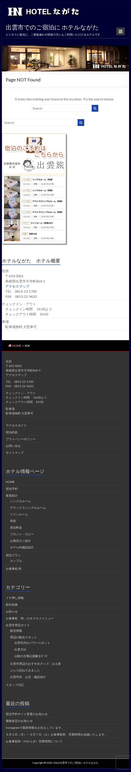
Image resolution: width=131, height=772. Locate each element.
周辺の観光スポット (23, 637)
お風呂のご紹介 (20, 540)
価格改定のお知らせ (19, 721)
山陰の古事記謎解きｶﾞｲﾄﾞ (31, 656)
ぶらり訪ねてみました (25, 670)
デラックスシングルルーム (28, 507)
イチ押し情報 (15, 598)
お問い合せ (13, 446)
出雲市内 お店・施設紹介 (28, 677)
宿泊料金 (16, 527)
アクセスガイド (16, 425)
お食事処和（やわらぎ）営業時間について (34, 741)
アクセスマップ (17, 286)
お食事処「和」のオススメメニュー (30, 618)
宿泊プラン (13, 555)
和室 (13, 521)
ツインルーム (19, 514)
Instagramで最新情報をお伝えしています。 (35, 727)
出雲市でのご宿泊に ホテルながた (52, 27)
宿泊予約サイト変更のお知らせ (27, 714)
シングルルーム (20, 501)
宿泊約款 (12, 432)
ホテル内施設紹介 (22, 547)
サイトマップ (15, 452)
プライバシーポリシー (21, 439)
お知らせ (12, 611)
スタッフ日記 (15, 685)
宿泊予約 (12, 488)
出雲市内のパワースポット (32, 643)
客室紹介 (12, 495)
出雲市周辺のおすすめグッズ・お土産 (35, 663)
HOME (10, 482)
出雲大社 (20, 649)
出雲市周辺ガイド (18, 625)
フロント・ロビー (22, 534)
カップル (16, 560)
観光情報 (16, 630)
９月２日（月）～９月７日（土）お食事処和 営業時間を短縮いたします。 (56, 734)
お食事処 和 (13, 568)
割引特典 (12, 604)
